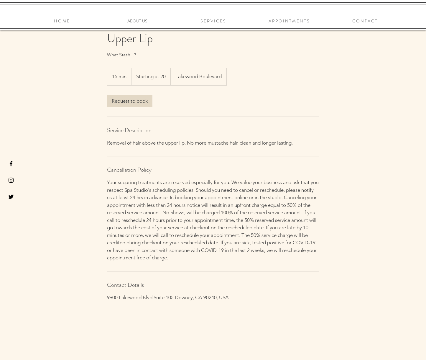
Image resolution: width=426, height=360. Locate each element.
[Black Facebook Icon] (11, 163)
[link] (129, 101)
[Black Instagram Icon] (11, 180)
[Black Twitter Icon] (11, 196)
